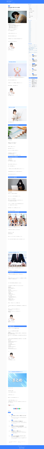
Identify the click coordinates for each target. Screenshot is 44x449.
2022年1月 (30, 27)
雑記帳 (9, 410)
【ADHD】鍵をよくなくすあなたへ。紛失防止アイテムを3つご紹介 (18, 415)
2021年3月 (30, 38)
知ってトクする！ (9, 1)
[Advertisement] (17, 56)
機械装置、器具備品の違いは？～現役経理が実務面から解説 (33, 48)
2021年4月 (30, 37)
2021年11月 (30, 29)
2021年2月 (30, 39)
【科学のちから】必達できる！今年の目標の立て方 (16, 420)
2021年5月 (30, 36)
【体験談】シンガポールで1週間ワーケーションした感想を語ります (33, 46)
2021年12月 (30, 28)
